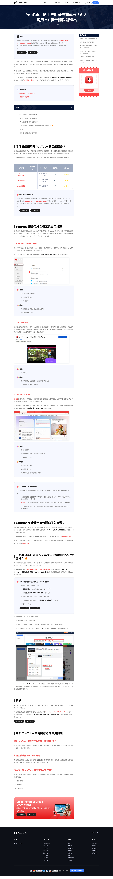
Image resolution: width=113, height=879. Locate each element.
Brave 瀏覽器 (23, 504)
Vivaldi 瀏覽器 (21, 187)
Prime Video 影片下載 (45, 854)
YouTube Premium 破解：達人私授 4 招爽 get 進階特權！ (88, 42)
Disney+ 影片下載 (45, 851)
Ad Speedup (21, 181)
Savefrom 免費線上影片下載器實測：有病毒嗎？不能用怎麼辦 (88, 46)
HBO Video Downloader (18, 858)
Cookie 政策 (69, 858)
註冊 (88, 2)
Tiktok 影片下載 (45, 861)
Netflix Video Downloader (18, 849)
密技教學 (94, 849)
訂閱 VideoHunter (77, 874)
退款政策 (70, 854)
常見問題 (94, 854)
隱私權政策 (70, 851)
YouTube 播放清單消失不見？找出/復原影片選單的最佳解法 (88, 52)
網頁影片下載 (46, 846)
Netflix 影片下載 (45, 849)
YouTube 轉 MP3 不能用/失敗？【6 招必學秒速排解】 (88, 38)
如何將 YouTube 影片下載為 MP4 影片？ (28, 94)
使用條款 (70, 849)
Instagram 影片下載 (45, 858)
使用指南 (94, 851)
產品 (45, 2)
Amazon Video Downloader (18, 851)
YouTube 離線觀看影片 (27, 545)
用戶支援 (75, 2)
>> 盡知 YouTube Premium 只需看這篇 (66, 538)
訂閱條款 (70, 863)
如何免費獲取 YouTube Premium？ (25, 98)
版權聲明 (70, 856)
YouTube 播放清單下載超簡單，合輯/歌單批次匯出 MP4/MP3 (88, 61)
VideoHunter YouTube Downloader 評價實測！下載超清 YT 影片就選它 (88, 57)
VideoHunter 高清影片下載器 (18, 846)
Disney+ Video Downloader (18, 854)
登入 (95, 2)
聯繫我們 (94, 856)
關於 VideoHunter (69, 846)
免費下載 (23, 53)
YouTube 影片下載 (45, 856)
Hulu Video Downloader (18, 856)
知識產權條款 (71, 861)
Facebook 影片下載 (45, 863)
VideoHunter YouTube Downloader (35, 202)
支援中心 (94, 846)
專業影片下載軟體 (29, 81)
